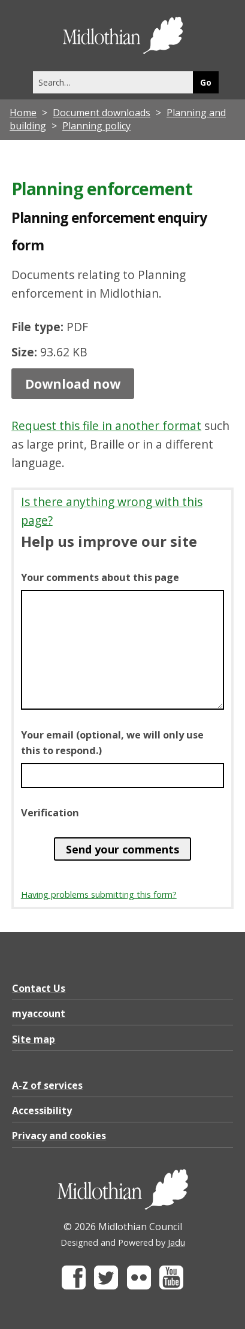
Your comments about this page (100, 577)
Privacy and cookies (59, 1135)
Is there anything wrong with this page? (111, 511)
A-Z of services (47, 1085)
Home (23, 112)
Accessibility (42, 1110)
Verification (50, 812)
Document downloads (101, 112)
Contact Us (38, 988)
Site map (33, 1039)
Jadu (176, 1242)
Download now (72, 383)
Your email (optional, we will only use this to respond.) (112, 742)
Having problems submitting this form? (99, 894)
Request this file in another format (106, 425)
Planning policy (96, 125)
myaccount (38, 1013)
